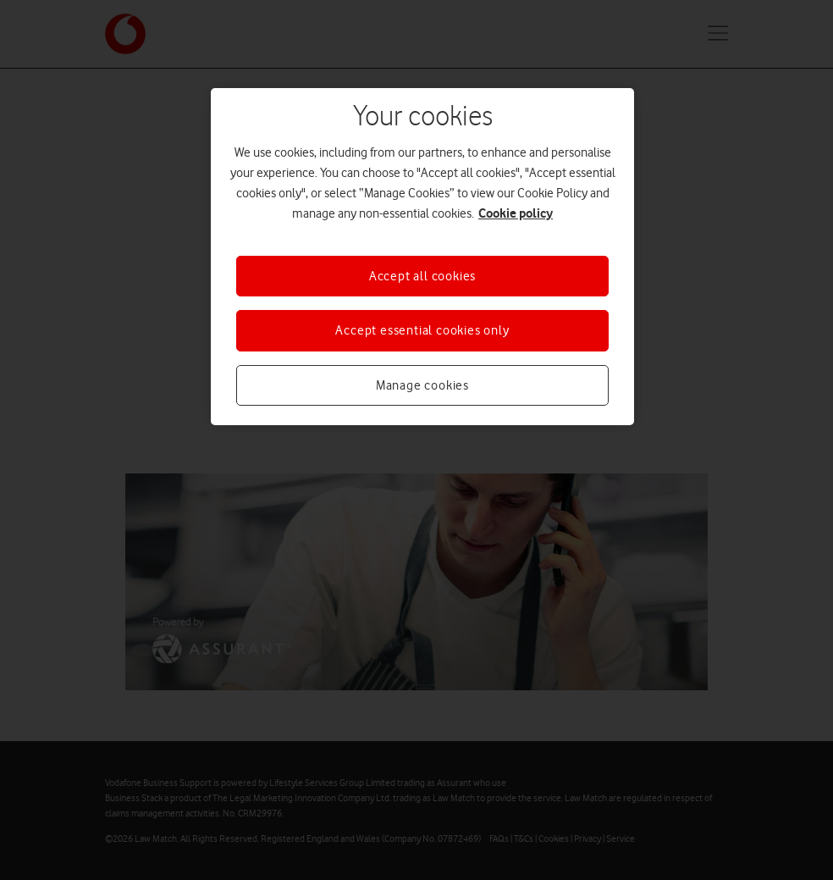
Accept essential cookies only (422, 330)
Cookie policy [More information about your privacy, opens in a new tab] (515, 213)
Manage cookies (422, 385)
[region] (422, 256)
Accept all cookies (422, 276)
